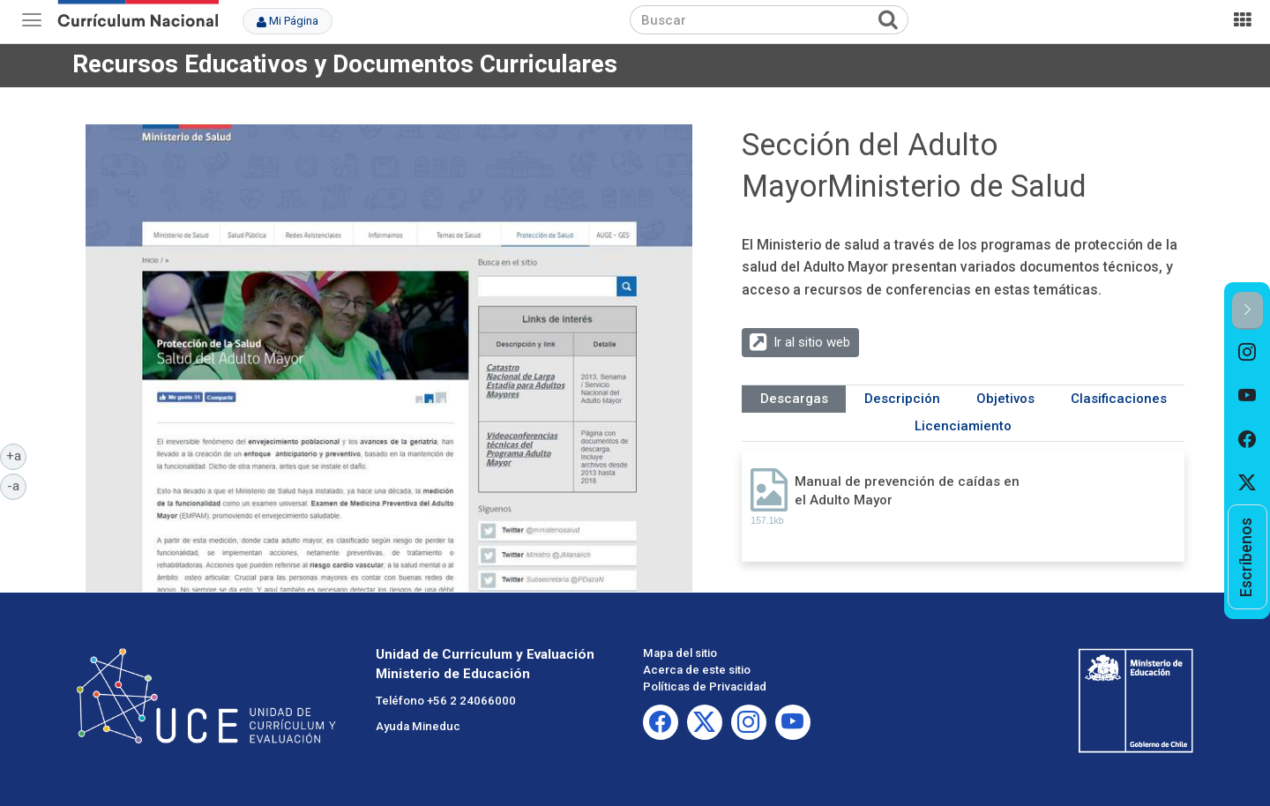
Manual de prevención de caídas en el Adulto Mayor (907, 491)
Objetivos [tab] (1005, 399)
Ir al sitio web (811, 342)
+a (16, 455)
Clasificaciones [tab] (1119, 399)
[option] (1247, 352)
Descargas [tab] (794, 399)
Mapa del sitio (680, 653)
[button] (1247, 311)
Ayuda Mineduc (418, 726)
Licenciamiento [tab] (963, 426)
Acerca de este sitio (697, 669)
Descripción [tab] (902, 399)
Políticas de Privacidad (704, 686)
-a (16, 485)
